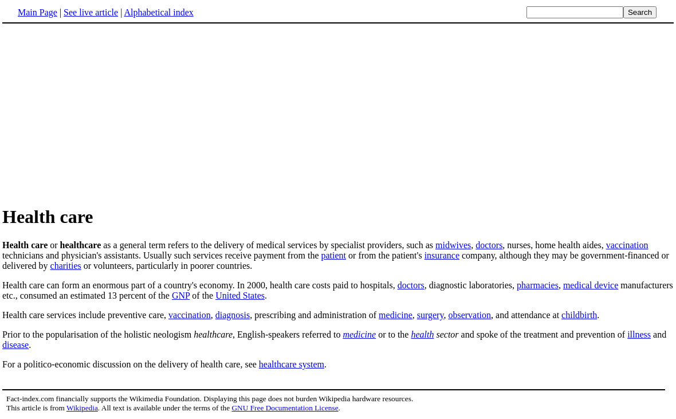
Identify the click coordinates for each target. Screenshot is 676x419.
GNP (181, 295)
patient (334, 255)
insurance (442, 255)
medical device (590, 285)
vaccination (627, 245)
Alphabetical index (158, 12)
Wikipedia (82, 408)
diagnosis (232, 315)
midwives (453, 245)
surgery (430, 315)
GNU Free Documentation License (284, 408)
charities (65, 266)
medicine (395, 315)
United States (240, 295)
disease (15, 345)
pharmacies (538, 285)
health (422, 334)
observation (469, 315)
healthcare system (291, 364)
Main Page (37, 12)
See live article (91, 12)
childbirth (579, 315)
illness (639, 334)
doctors (488, 245)
